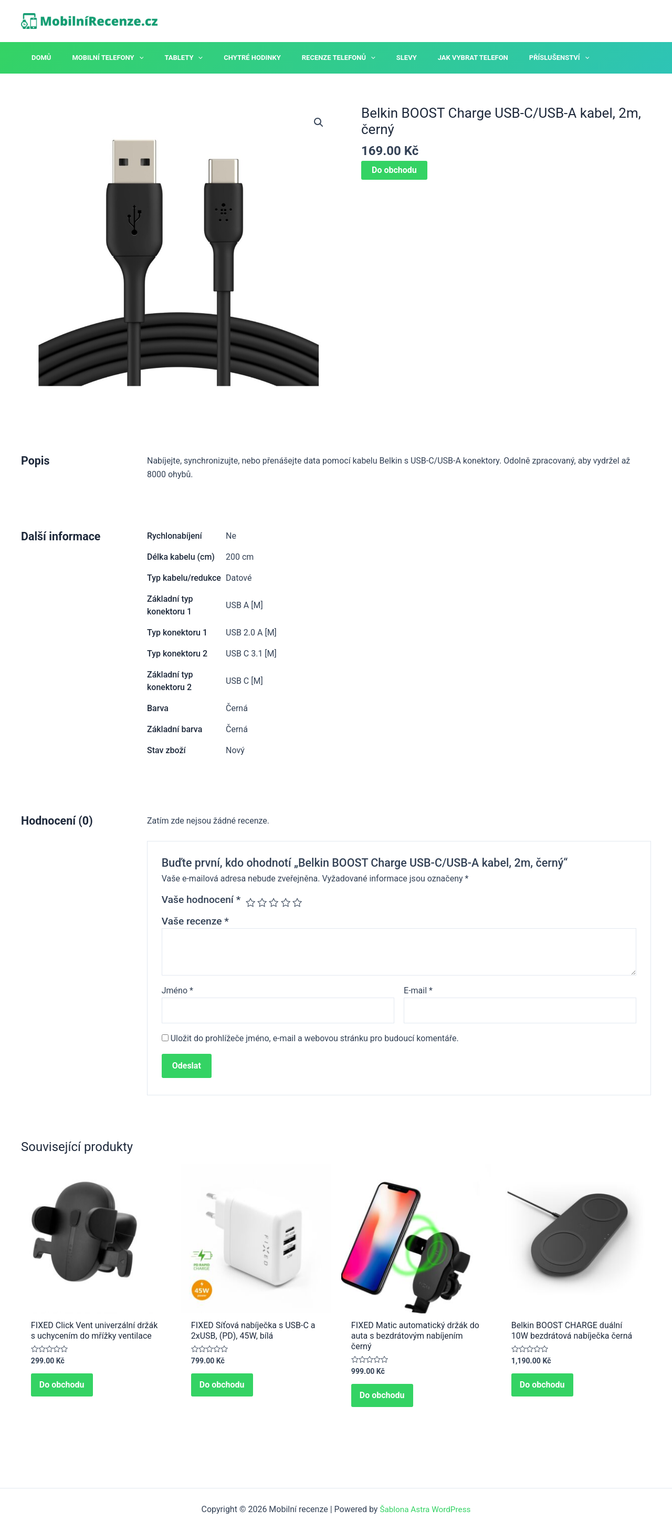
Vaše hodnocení (201, 900)
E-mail (418, 990)
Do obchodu (394, 170)
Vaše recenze (195, 921)
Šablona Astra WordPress (424, 1509)
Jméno (177, 990)
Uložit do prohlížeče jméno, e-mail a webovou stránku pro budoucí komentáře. (315, 1039)
